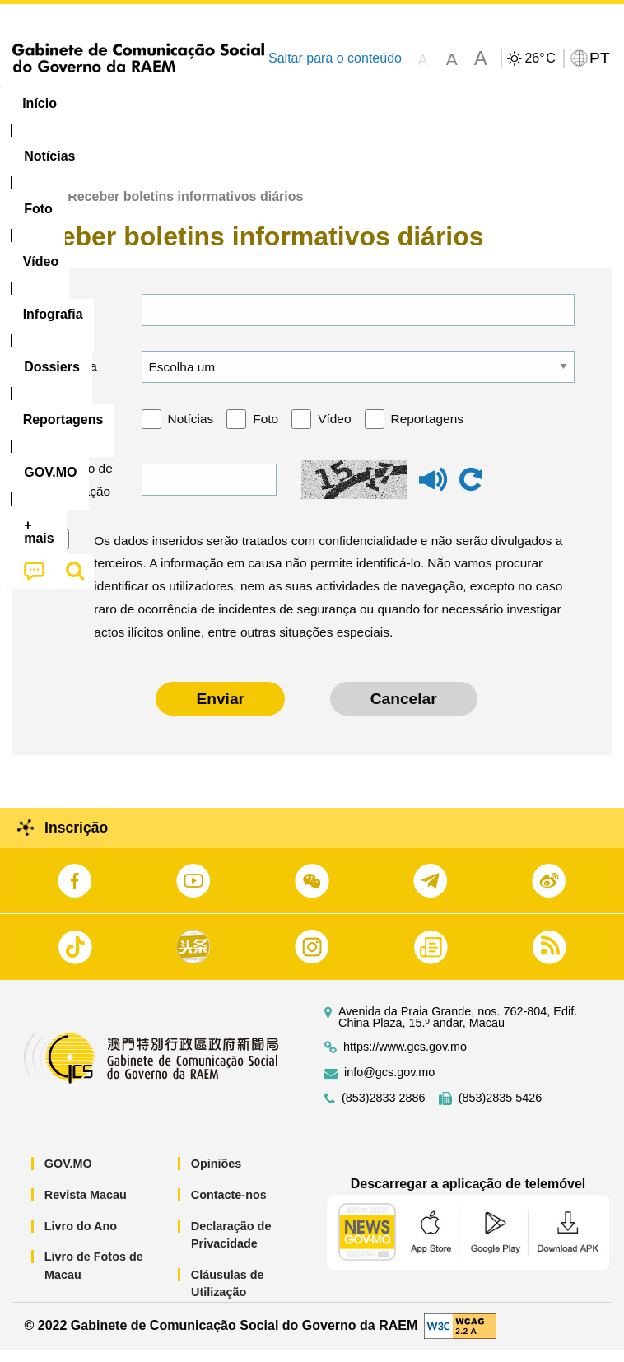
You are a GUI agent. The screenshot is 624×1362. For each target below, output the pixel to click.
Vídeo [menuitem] (253, 103)
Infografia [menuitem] (333, 103)
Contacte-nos (229, 1208)
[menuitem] (112, 103)
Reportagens (427, 432)
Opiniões (216, 1176)
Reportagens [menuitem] (522, 103)
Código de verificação (80, 492)
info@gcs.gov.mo (389, 1086)
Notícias (191, 432)
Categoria (81, 432)
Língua (75, 379)
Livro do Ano (80, 1238)
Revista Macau (85, 1208)
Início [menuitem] (39, 103)
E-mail (72, 322)
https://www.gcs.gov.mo (405, 1060)
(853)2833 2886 (384, 1111)
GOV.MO (68, 1176)
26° (539, 58)
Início (29, 210)
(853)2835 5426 (501, 1111)
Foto (265, 432)
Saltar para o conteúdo (335, 58)
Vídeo (334, 432)
